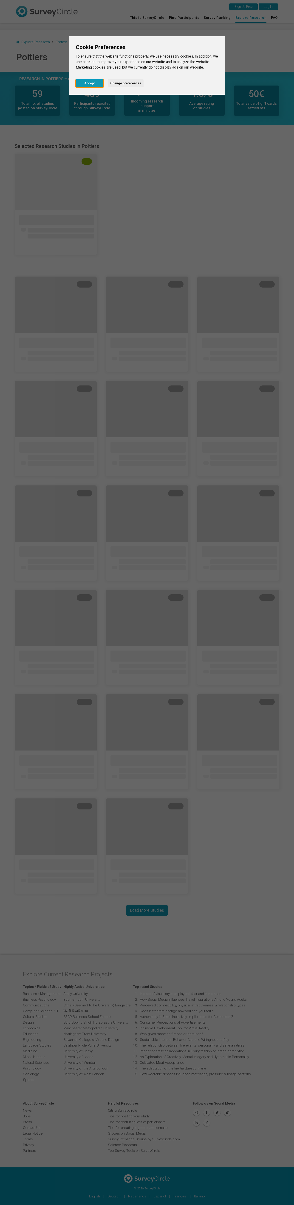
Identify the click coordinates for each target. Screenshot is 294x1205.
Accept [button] (89, 83)
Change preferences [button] (125, 83)
